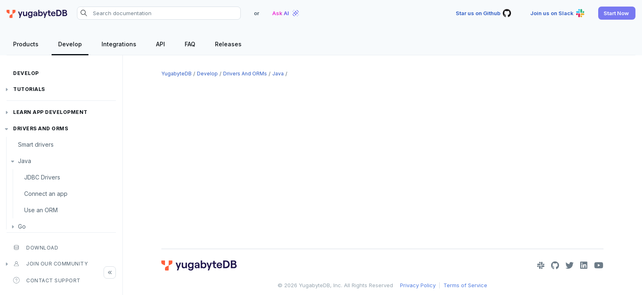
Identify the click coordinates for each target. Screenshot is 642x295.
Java (24, 160)
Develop (26, 73)
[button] (616, 13)
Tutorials (29, 89)
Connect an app (46, 193)
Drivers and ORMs (40, 128)
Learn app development (50, 112)
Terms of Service (465, 285)
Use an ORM (41, 209)
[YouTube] (599, 265)
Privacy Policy (418, 285)
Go (22, 226)
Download (35, 247)
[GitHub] (555, 265)
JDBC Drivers (42, 177)
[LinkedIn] (584, 265)
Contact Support (47, 280)
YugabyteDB (176, 73)
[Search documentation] (159, 13)
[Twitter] (569, 265)
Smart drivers (36, 144)
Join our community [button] (50, 264)
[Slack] (541, 265)
